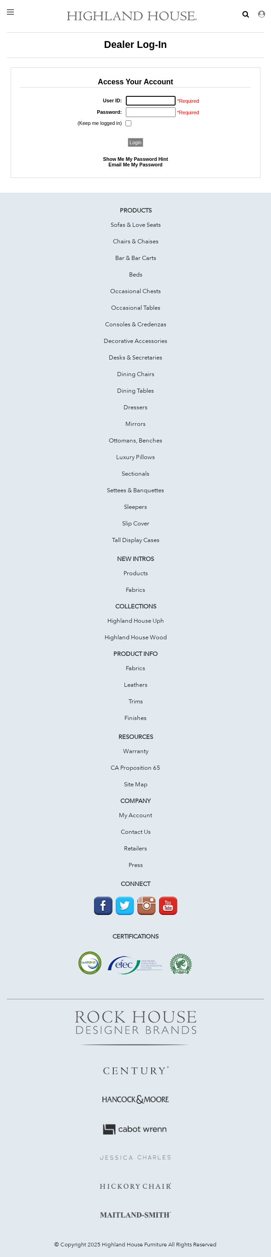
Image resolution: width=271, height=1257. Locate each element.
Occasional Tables (135, 307)
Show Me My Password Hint (135, 159)
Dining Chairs (135, 374)
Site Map (135, 784)
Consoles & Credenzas (135, 324)
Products (136, 573)
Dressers (135, 407)
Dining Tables (135, 390)
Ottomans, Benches (135, 440)
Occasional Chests (135, 291)
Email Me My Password (135, 164)
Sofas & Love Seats (136, 224)
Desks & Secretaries (135, 357)
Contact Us (136, 831)
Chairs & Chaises (136, 241)
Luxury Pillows (135, 456)
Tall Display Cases (135, 539)
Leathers (135, 684)
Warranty (135, 751)
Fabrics (135, 589)
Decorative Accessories (135, 340)
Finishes (135, 717)
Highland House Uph (135, 620)
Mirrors (135, 423)
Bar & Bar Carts (135, 257)
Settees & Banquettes (135, 490)
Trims (136, 701)
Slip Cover (135, 523)
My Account (135, 815)
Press (136, 864)
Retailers (135, 848)
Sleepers (135, 506)
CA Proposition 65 (135, 767)
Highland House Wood (136, 637)
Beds (135, 274)
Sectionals (135, 473)
